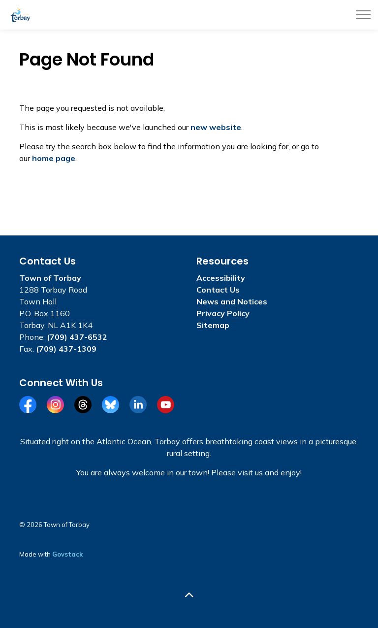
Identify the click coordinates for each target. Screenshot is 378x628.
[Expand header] (363, 15)
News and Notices (231, 301)
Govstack (67, 554)
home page (53, 158)
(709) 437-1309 (66, 349)
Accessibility (220, 278)
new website (215, 127)
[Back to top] (189, 595)
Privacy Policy (223, 313)
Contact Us (218, 290)
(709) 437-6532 (77, 337)
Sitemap (212, 325)
